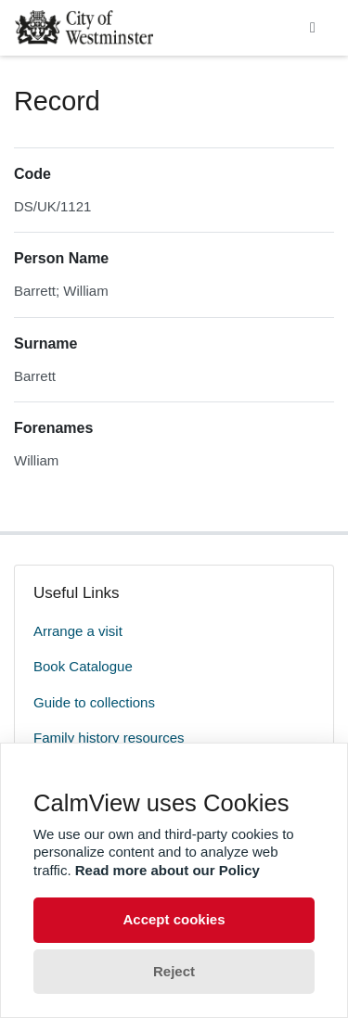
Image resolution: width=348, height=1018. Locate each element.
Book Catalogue (83, 666)
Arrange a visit (77, 631)
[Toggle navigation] (312, 27)
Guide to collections (94, 702)
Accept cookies (173, 919)
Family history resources (109, 737)
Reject (174, 971)
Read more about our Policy (167, 870)
